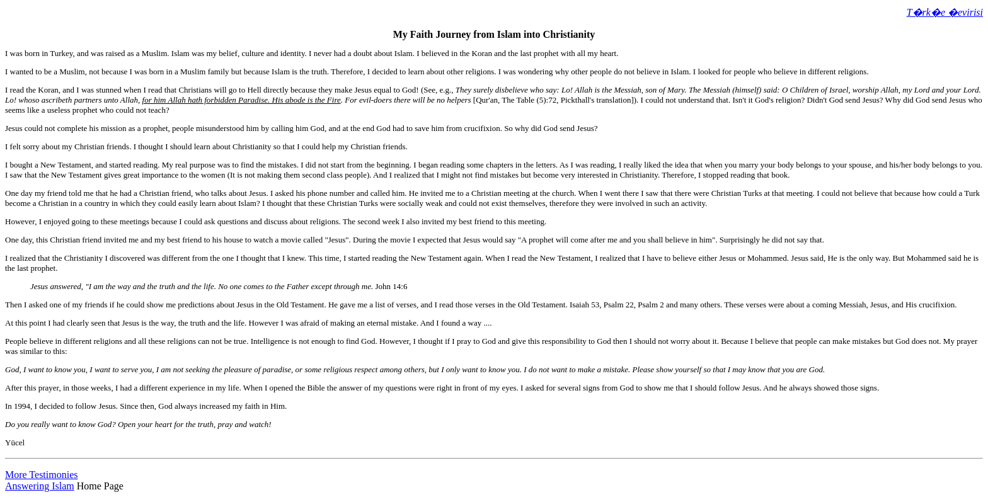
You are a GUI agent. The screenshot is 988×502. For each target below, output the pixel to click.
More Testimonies (41, 474)
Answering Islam (39, 486)
